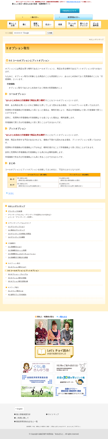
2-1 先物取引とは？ (15, 247)
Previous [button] (36, 333)
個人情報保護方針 (23, 414)
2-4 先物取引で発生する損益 (18, 257)
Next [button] (71, 333)
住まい (48, 24)
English (20, 409)
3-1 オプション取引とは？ (17, 267)
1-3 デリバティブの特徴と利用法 (19, 234)
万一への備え (72, 24)
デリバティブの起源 (15, 211)
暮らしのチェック (84, 24)
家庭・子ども (36, 24)
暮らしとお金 (13, 24)
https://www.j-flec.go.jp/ (73, 1)
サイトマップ (53, 414)
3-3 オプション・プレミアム (18, 274)
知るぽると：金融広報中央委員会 (34, 8)
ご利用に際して (22, 418)
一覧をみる (63, 317)
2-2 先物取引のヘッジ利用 (17, 250)
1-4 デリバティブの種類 (16, 237)
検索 (50, 33)
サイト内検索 (9, 33)
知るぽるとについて (69, 11)
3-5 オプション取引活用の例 (18, 281)
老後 (60, 24)
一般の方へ (34, 17)
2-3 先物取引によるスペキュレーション (22, 254)
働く (24, 24)
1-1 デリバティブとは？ (16, 227)
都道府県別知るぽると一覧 (27, 421)
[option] (41, 332)
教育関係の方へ (74, 17)
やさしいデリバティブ (16, 206)
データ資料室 (96, 24)
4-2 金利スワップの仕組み (17, 294)
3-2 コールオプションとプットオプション (23, 271)
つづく (11, 193)
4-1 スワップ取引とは (15, 291)
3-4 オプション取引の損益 (17, 278)
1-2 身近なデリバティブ (16, 230)
